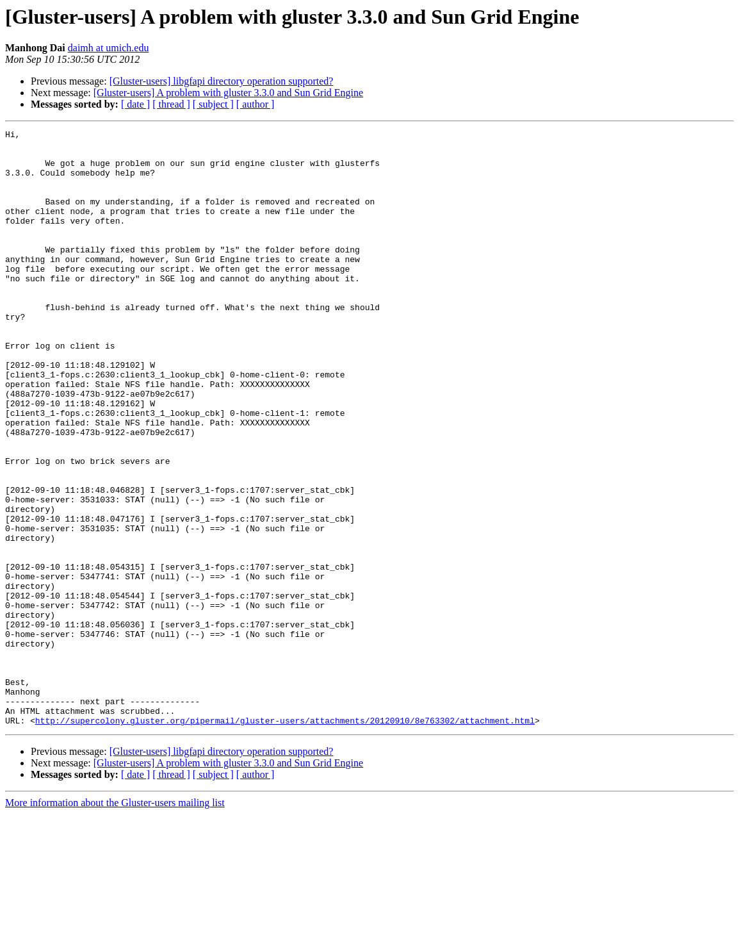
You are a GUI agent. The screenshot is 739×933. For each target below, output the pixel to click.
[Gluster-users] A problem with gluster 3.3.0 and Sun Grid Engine (228, 92)
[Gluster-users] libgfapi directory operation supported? (222, 81)
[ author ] (255, 104)
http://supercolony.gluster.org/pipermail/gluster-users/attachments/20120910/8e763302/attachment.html (285, 839)
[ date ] (135, 104)
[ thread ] (171, 104)
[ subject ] (213, 104)
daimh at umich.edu (108, 47)
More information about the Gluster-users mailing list (115, 921)
